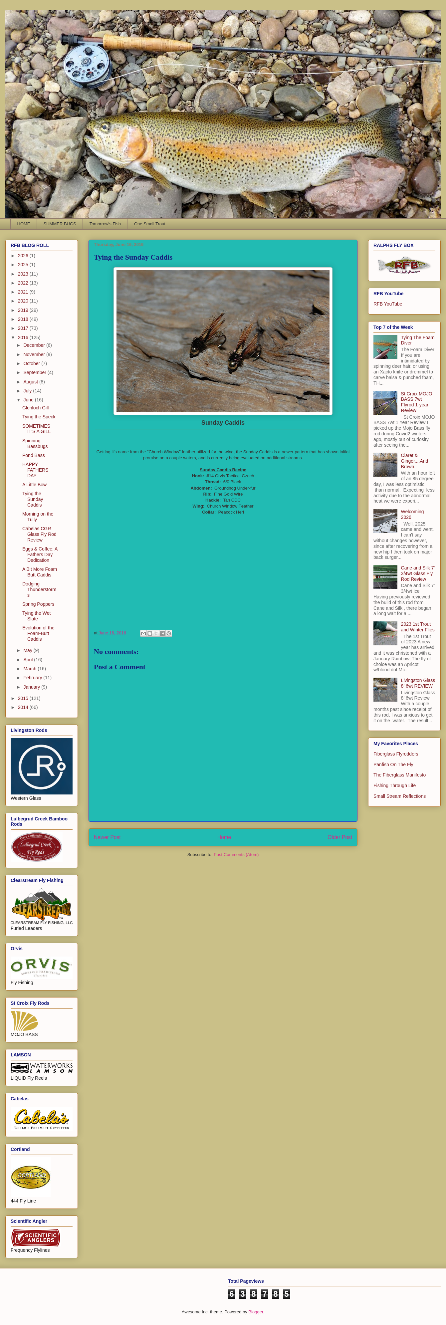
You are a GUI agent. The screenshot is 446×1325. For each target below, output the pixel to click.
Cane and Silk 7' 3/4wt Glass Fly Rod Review (418, 573)
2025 (24, 264)
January (32, 687)
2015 (24, 698)
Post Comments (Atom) (236, 854)
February (33, 677)
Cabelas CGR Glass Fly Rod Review (39, 534)
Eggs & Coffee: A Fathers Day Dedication (40, 554)
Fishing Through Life (394, 785)
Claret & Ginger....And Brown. (414, 461)
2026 (24, 255)
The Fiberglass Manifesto (399, 774)
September (35, 372)
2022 (24, 283)
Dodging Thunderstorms (39, 589)
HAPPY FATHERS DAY (35, 470)
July (28, 390)
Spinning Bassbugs (35, 443)
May (28, 650)
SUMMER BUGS (60, 223)
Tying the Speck (39, 416)
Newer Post (107, 837)
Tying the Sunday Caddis (32, 499)
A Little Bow (34, 484)
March (30, 668)
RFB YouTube (387, 304)
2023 (24, 274)
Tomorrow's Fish (105, 223)
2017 (24, 328)
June (29, 399)
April (28, 659)
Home (224, 837)
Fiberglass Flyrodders (395, 754)
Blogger (255, 1311)
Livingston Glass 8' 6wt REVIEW (418, 683)
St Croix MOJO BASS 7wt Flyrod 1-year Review (416, 402)
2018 (24, 319)
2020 (24, 301)
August (31, 381)
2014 (24, 707)
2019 (24, 310)
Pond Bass (33, 455)
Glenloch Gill (35, 407)
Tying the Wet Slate (36, 615)
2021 (24, 292)
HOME (23, 223)
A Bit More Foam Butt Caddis (39, 571)
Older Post (340, 837)
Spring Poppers (38, 604)
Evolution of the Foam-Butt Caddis (38, 633)
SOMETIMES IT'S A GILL (36, 428)
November (34, 354)
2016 (24, 337)
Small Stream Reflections (399, 796)
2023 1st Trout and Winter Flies (418, 626)
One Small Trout (149, 223)
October (32, 363)
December (34, 345)
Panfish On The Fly (393, 764)
